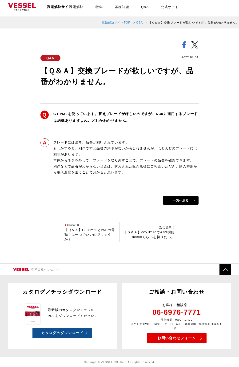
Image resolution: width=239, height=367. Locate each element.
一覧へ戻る (181, 200)
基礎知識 (122, 8)
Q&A (145, 8)
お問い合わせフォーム (176, 338)
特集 (99, 8)
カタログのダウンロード (62, 333)
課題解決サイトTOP (116, 22)
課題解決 (76, 8)
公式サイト (170, 8)
